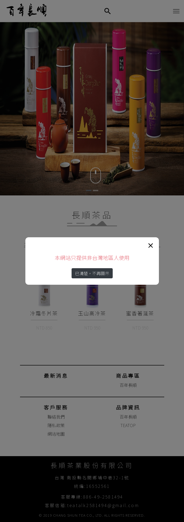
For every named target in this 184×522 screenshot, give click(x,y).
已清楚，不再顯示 (92, 273)
